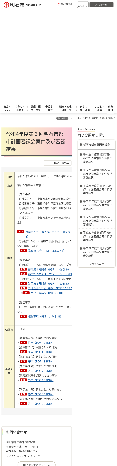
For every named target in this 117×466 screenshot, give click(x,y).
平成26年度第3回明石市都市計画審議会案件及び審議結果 (97, 95)
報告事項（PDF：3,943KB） (45, 222)
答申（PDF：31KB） (40, 248)
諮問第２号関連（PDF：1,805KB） (49, 189)
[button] (55, 4)
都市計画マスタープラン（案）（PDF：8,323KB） (58, 180)
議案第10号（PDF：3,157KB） (47, 156)
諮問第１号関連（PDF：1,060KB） (49, 175)
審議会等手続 (56, 388)
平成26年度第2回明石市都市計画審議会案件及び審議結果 (97, 79)
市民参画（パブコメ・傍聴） (34, 388)
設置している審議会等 (74, 388)
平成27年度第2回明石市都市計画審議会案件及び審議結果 (97, 126)
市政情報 (14, 388)
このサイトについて (25, 402)
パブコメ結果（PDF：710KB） (49, 198)
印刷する (63, 24)
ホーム (4, 388)
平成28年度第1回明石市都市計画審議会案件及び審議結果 (97, 158)
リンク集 (55, 407)
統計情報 (81, 443)
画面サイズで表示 (62, 69)
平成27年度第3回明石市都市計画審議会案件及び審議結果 (97, 142)
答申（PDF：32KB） (40, 267)
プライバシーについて (26, 407)
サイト (76, 407)
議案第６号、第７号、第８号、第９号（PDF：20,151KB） (58, 140)
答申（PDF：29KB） (40, 300)
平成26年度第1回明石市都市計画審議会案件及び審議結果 (97, 64)
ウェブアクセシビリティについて (66, 402)
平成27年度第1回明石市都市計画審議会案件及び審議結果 (97, 111)
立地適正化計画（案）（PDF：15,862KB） (54, 194)
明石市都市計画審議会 (96, 50)
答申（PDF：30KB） (40, 276)
